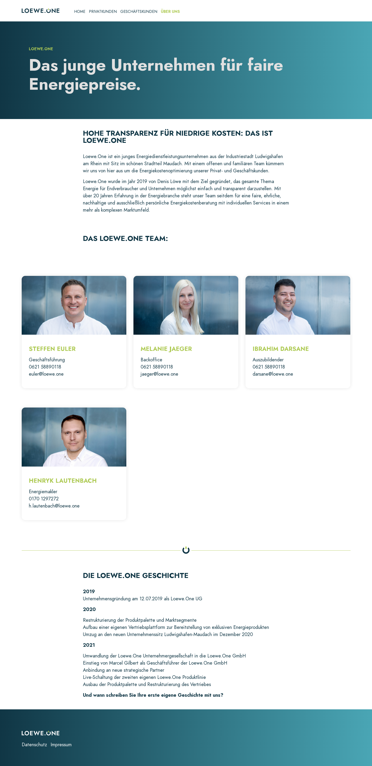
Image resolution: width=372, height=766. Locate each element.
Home (79, 11)
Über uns (170, 11)
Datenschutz (34, 744)
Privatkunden (103, 11)
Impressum (61, 744)
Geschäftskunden (138, 11)
